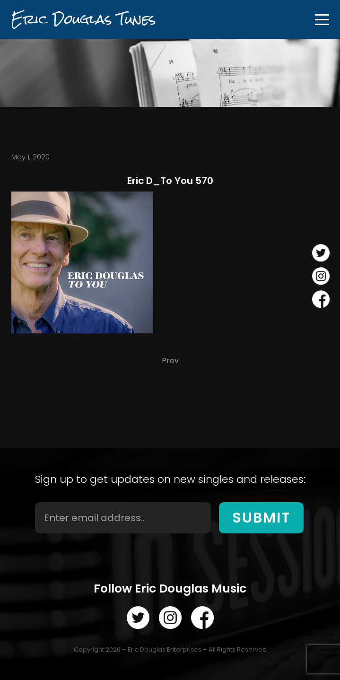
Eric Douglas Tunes (83, 19)
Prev (170, 360)
